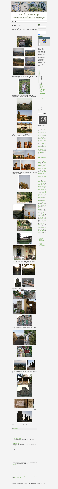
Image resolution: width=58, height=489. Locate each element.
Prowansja (44, 203)
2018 (40, 74)
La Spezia (39, 167)
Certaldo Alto (43, 143)
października (41, 86)
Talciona (40, 220)
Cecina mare (44, 142)
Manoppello (39, 176)
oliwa (45, 192)
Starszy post (35, 476)
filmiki (39, 252)
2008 (40, 109)
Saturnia (39, 214)
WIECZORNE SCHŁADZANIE (42, 100)
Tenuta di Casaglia (44, 220)
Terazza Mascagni (41, 221)
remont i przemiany (44, 206)
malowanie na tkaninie (41, 175)
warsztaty (43, 230)
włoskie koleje (40, 239)
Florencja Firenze (42, 154)
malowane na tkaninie (41, 173)
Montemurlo (45, 184)
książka (39, 166)
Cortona (39, 150)
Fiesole (41, 152)
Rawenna (43, 205)
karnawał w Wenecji (43, 163)
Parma (44, 194)
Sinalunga (39, 215)
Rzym (39, 209)
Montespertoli (43, 186)
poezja (43, 199)
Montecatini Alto (43, 183)
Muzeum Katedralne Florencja (41, 189)
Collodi (44, 149)
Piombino (39, 198)
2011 (40, 81)
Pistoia (42, 198)
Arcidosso (39, 132)
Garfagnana (41, 158)
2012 (40, 80)
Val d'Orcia (44, 225)
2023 (40, 70)
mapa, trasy (40, 237)
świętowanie (44, 219)
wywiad (41, 233)
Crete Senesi (43, 150)
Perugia (44, 195)
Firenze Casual (44, 152)
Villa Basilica (39, 227)
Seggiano (42, 214)
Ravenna (39, 205)
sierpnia (41, 88)
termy (44, 221)
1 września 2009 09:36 (17, 443)
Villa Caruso (43, 227)
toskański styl (44, 222)
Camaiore (42, 137)
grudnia (41, 84)
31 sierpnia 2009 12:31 (18, 438)
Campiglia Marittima (41, 138)
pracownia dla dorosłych (43, 202)
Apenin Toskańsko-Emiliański (42, 130)
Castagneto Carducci (40, 140)
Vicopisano (44, 226)
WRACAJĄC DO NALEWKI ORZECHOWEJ (42, 99)
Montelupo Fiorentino (40, 184)
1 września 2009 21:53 (18, 447)
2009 (40, 83)
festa (38, 152)
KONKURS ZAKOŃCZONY (42, 91)
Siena (44, 214)
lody (45, 170)
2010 (40, 82)
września (41, 87)
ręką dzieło (41, 207)
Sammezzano (42, 209)
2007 (40, 110)
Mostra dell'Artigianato (43, 187)
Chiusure (41, 145)
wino (42, 232)
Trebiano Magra (42, 223)
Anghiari (45, 129)
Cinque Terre (44, 146)
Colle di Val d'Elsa (40, 149)
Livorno (43, 170)
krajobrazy (44, 165)
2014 (40, 78)
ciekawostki (40, 146)
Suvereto (40, 217)
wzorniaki (44, 233)
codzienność (40, 148)
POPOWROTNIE (42, 90)
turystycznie (17, 429)
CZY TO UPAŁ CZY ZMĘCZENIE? (42, 95)
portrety (39, 202)
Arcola (41, 132)
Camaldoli (45, 137)
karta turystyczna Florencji (42, 245)
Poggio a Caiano (43, 200)
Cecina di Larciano (41, 142)
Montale (45, 181)
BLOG (12, 21)
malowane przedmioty (41, 174)
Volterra (42, 229)
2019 (40, 73)
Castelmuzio (45, 140)
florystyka (39, 156)
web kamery (40, 243)
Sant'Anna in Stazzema (41, 212)
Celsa (39, 143)
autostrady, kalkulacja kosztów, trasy (41, 240)
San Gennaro (42, 210)
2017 (40, 75)
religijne (39, 206)
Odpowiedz (14, 441)
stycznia (41, 108)
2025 (40, 69)
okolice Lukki (43, 192)
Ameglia (42, 129)
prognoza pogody (41, 238)
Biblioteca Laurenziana (40, 134)
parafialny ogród (40, 194)
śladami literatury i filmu (42, 218)
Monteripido (39, 186)
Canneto (45, 138)
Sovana (42, 215)
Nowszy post (13, 476)
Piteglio (45, 198)
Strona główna (24, 476)
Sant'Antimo (39, 213)
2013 (40, 79)
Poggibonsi (39, 200)
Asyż (43, 132)
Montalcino (42, 181)
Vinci (39, 229)
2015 (40, 77)
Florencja (42, 153)
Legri (41, 170)
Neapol (42, 191)
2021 (40, 71)
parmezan (39, 195)
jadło (45, 159)
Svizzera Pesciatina (44, 217)
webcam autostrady (41, 242)
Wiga (14, 443)
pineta (44, 197)
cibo (44, 145)
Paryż (41, 195)
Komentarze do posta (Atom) (17, 477)
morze (39, 187)
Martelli (42, 176)
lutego (40, 107)
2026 (40, 68)
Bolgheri (44, 135)
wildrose (14, 447)
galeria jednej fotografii (42, 157)
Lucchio (42, 171)
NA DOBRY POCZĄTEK (42, 89)
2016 (40, 76)
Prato (40, 203)
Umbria (41, 225)
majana (14, 438)
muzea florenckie (41, 246)
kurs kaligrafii (44, 166)
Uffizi (38, 225)
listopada (41, 85)
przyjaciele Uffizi (41, 244)
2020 (40, 72)
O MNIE (15, 21)
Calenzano (39, 137)
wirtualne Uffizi (40, 236)
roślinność (15, 429)
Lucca (40, 171)
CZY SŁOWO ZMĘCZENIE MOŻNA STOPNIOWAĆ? (42, 94)
